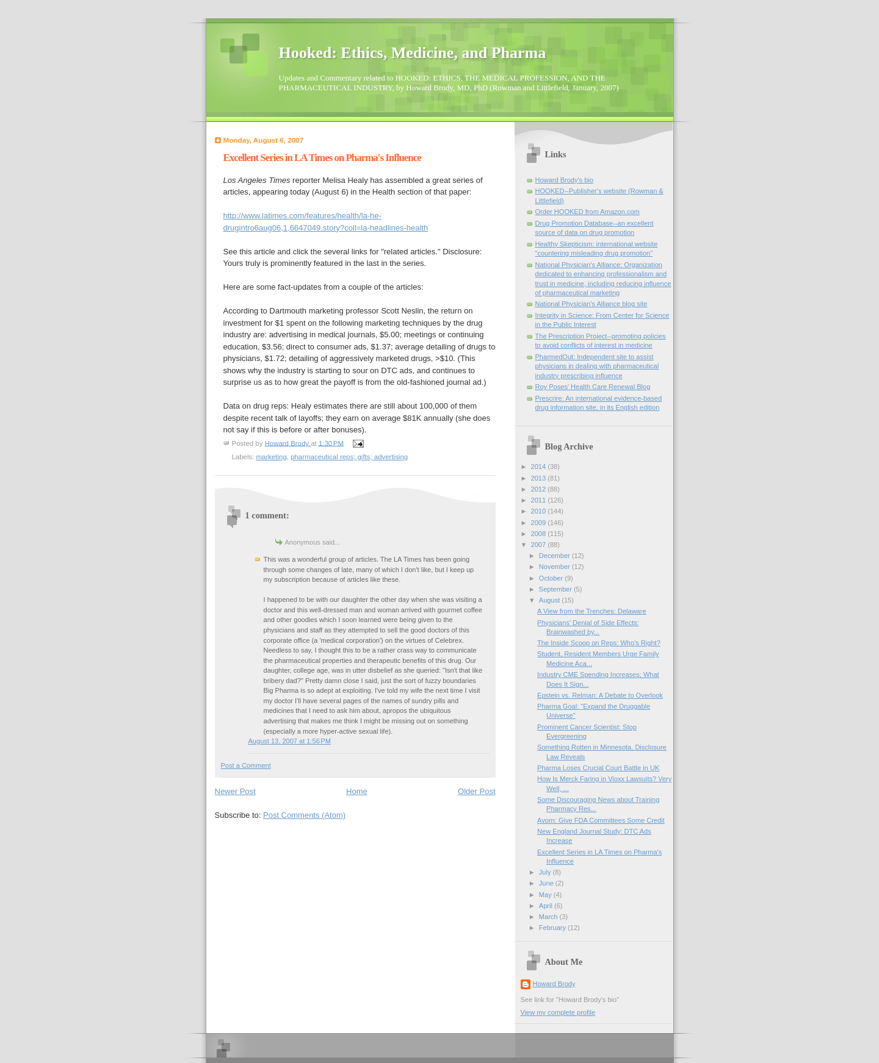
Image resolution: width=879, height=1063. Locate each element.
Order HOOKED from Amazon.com (587, 211)
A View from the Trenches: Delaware (591, 611)
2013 (539, 478)
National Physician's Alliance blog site (591, 303)
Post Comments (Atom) (304, 815)
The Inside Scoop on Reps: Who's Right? (598, 642)
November (555, 566)
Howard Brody (554, 983)
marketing (271, 456)
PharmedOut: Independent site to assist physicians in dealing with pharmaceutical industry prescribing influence (597, 366)
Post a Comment (246, 765)
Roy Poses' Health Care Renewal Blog (593, 386)
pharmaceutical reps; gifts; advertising (349, 456)
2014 (539, 466)
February (553, 927)
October (552, 578)
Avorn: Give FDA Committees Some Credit (601, 820)
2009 (539, 522)
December (555, 555)
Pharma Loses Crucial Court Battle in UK (598, 767)
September (556, 589)
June (547, 883)
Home (356, 791)
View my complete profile (558, 1012)
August (550, 600)
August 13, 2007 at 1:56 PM (289, 741)
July (546, 872)
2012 (539, 489)
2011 (539, 500)
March (549, 916)
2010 (539, 511)
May (546, 894)
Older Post (476, 791)
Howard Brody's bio (564, 180)
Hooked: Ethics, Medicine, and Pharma (412, 53)
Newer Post (235, 791)
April (546, 905)
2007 (539, 544)
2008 (539, 533)
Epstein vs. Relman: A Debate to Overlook (600, 695)
